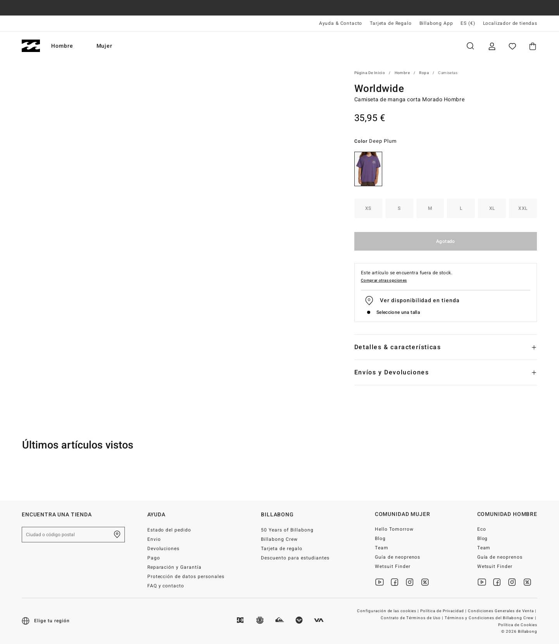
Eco (481, 529)
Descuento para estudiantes (295, 557)
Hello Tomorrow (394, 529)
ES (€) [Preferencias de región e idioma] (468, 23)
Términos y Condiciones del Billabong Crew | (491, 618)
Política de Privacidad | (444, 611)
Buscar (470, 46)
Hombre (70, 46)
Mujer (113, 46)
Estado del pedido (169, 529)
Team (381, 547)
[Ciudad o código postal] (73, 534)
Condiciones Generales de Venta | (502, 611)
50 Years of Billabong (287, 529)
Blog (380, 538)
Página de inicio (369, 73)
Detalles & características (397, 347)
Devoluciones (163, 548)
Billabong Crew (279, 539)
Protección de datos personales (185, 576)
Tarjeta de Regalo (390, 23)
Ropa (424, 73)
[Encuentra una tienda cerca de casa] (117, 534)
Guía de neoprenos (398, 557)
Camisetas (447, 73)
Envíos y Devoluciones (391, 372)
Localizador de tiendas (510, 23)
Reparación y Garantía (174, 567)
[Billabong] (31, 46)
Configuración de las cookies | (388, 611)
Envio (154, 539)
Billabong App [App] (436, 23)
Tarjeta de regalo (281, 548)
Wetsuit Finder (393, 566)
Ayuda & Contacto (340, 23)
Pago (153, 557)
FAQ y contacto (166, 585)
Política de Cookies (517, 625)
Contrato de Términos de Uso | (412, 618)
